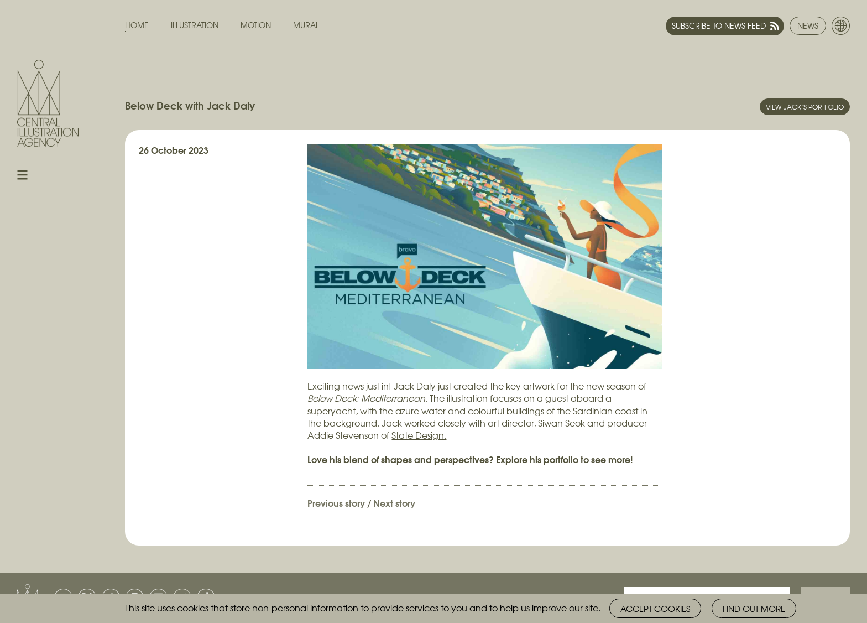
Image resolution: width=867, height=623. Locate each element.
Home (137, 25)
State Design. (418, 435)
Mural (306, 25)
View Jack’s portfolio (805, 107)
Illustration (194, 25)
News (807, 25)
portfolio (561, 459)
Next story (394, 503)
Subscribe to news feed (719, 25)
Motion (256, 25)
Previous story (336, 503)
